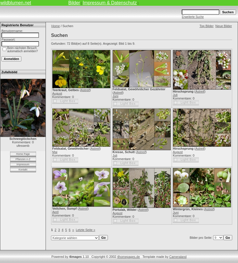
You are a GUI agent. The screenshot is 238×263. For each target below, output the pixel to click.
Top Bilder (206, 26)
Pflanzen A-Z (23, 159)
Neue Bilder (223, 26)
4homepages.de (128, 256)
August (57, 93)
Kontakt (22, 169)
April (55, 212)
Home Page (23, 154)
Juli (175, 95)
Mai (54, 152)
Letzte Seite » (85, 230)
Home (55, 26)
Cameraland (178, 256)
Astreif (85, 90)
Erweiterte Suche (193, 16)
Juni (115, 96)
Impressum (22, 164)
